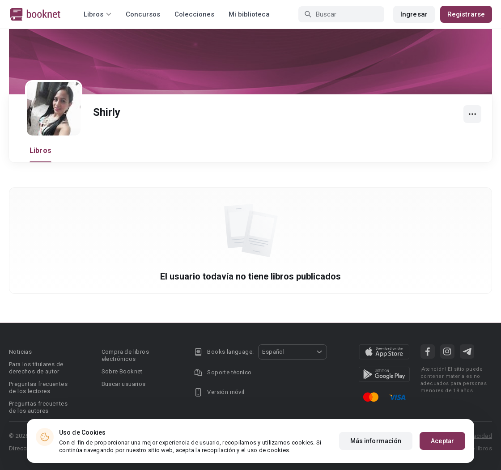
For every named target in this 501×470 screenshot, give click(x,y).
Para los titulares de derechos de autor (36, 368)
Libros (40, 150)
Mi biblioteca (249, 14)
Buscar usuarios (124, 384)
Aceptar (442, 441)
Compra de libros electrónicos (125, 355)
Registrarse (466, 14)
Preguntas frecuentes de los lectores (38, 387)
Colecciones (194, 14)
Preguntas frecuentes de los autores (38, 407)
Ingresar (414, 14)
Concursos (143, 14)
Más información (376, 441)
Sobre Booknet (122, 371)
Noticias (20, 351)
